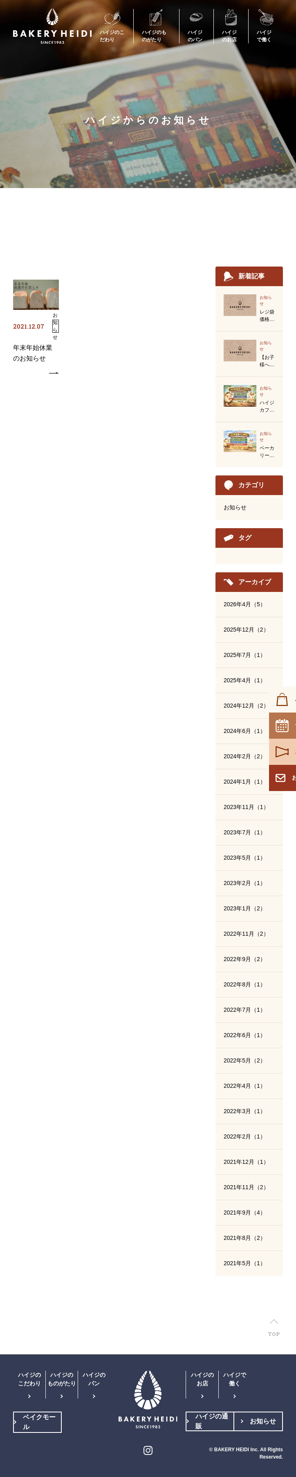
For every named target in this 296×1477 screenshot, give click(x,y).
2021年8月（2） (245, 1238)
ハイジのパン (94, 1379)
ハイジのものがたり (61, 1379)
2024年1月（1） (245, 781)
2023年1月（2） (245, 908)
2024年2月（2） (245, 756)
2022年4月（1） (245, 1086)
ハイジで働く (234, 1379)
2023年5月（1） (245, 857)
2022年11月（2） (246, 933)
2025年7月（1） (245, 655)
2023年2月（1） (245, 883)
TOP (274, 1334)
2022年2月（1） (245, 1136)
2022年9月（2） (245, 959)
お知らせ (235, 507)
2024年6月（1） (245, 731)
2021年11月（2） (246, 1187)
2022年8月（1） (245, 984)
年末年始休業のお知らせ (32, 353)
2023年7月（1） (245, 832)
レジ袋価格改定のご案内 (267, 316)
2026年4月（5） (245, 604)
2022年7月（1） (245, 1009)
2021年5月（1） (245, 1263)
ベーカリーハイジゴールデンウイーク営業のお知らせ (267, 452)
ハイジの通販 (211, 1421)
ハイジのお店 (202, 1379)
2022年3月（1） (245, 1111)
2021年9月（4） (245, 1212)
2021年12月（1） (246, 1162)
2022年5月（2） (245, 1060)
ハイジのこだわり (29, 1379)
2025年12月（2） (246, 629)
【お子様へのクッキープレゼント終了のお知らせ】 (267, 361)
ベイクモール (39, 1422)
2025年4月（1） (245, 680)
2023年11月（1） (246, 807)
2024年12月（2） (246, 705)
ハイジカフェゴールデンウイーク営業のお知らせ (267, 407)
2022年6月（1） (245, 1035)
